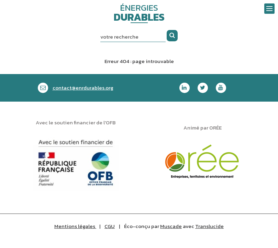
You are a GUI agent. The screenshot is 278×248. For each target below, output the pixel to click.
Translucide (209, 226)
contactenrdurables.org (83, 88)
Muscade (171, 226)
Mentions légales (75, 226)
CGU (109, 226)
